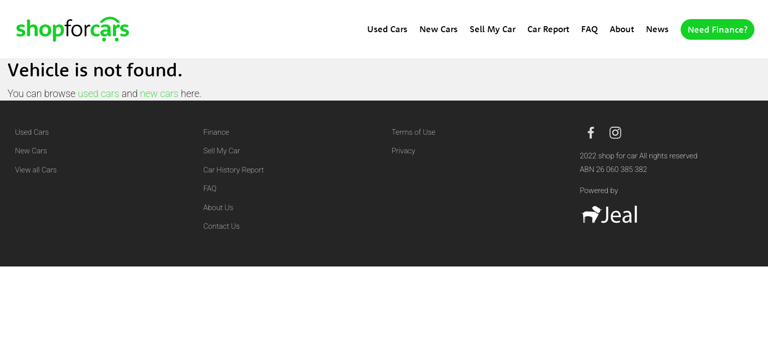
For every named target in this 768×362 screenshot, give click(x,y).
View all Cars (36, 169)
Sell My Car (492, 29)
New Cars (438, 29)
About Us (218, 207)
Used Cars (387, 29)
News (657, 29)
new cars (159, 94)
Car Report (548, 29)
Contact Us (221, 226)
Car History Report (233, 169)
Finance (216, 132)
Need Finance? (717, 29)
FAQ (589, 29)
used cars (98, 94)
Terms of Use (413, 132)
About (622, 29)
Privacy (403, 150)
